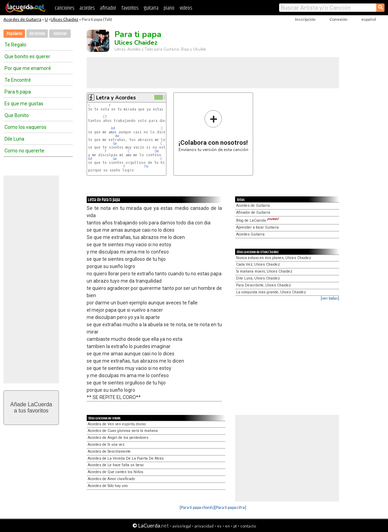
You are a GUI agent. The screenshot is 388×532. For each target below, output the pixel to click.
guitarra (151, 8)
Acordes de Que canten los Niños (115, 472)
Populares (14, 33)
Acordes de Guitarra (22, 19)
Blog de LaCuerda (257, 220)
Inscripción (305, 19)
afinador (108, 8)
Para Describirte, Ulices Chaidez (263, 285)
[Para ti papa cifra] (230, 507)
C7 (105, 117)
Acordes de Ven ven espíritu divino (117, 424)
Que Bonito (17, 115)
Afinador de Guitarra (253, 212)
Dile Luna (14, 139)
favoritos (129, 8)
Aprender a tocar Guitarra (257, 227)
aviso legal (181, 526)
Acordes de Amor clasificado (111, 479)
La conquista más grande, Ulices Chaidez (271, 292)
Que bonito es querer (27, 56)
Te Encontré (18, 80)
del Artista (37, 33)
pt (235, 526)
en (227, 526)
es (219, 526)
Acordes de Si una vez (106, 444)
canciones (64, 8)
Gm (115, 143)
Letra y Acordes (116, 97)
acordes (87, 8)
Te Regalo (15, 44)
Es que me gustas (24, 103)
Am (117, 136)
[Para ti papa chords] (197, 507)
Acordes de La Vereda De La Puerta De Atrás (126, 458)
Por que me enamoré (28, 68)
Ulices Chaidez (64, 19)
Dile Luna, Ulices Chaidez (258, 278)
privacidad (204, 526)
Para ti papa (18, 92)
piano (169, 8)
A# (113, 128)
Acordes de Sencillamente (109, 451)
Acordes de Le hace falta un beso (116, 465)
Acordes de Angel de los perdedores (118, 437)
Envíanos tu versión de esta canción (213, 130)
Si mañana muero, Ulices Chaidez (264, 271)
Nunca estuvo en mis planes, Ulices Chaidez (273, 258)
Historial (60, 33)
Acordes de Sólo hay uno (108, 486)
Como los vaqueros (25, 127)
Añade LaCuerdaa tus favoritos (31, 407)
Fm (146, 166)
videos (186, 8)
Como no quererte (24, 150)
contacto (248, 526)
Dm (156, 151)
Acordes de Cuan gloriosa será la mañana (123, 430)
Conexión (338, 19)
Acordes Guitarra (250, 234)
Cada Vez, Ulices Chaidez (258, 264)
